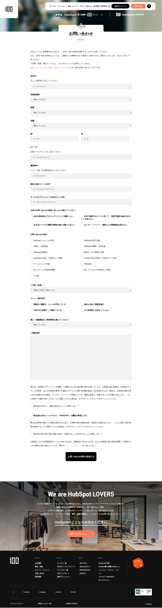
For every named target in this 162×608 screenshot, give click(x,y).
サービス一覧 (62, 563)
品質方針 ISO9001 (71, 604)
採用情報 (103, 6)
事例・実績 (39, 567)
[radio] (55, 218)
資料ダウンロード (120, 6)
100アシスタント (63, 574)
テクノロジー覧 (62, 570)
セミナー (75, 6)
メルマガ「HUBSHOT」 (107, 577)
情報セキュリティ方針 (45, 604)
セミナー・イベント (42, 570)
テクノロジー (62, 6)
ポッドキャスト (103, 580)
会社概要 (96, 6)
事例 (69, 6)
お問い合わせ (138, 6)
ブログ (82, 6)
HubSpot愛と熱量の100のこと (109, 567)
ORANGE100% (85, 570)
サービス (53, 6)
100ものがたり (85, 567)
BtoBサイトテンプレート (66, 567)
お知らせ (89, 6)
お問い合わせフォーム (78, 534)
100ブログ (83, 563)
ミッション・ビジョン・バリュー (108, 572)
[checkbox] (81, 222)
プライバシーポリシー (74, 446)
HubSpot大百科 (104, 563)
